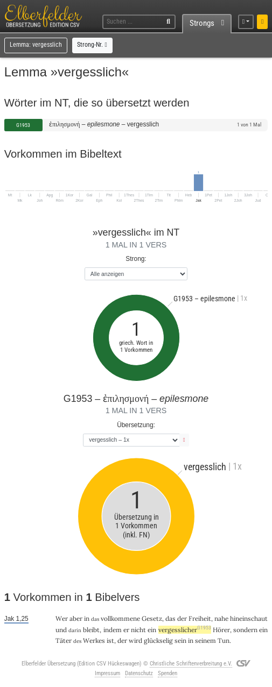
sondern (245, 630)
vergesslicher (184, 630)
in (86, 618)
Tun (223, 640)
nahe (221, 618)
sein (180, 640)
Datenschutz (139, 673)
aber (75, 618)
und (61, 630)
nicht (138, 630)
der (182, 618)
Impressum (107, 673)
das (170, 618)
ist (110, 640)
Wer (61, 618)
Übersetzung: (136, 425)
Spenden (167, 673)
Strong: (135, 259)
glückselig (158, 640)
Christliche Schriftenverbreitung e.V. (191, 663)
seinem (205, 640)
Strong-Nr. (92, 44)
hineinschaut (249, 618)
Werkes (94, 640)
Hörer (221, 630)
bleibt (91, 630)
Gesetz (152, 618)
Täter (63, 640)
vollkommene (120, 618)
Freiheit (200, 618)
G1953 (23, 125)
